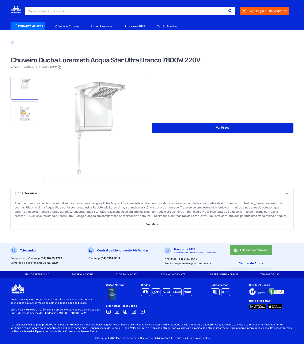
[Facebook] (108, 311)
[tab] (25, 88)
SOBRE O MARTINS (82, 274)
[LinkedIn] (133, 311)
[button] (231, 10)
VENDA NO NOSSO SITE (172, 274)
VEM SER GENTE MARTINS (223, 274)
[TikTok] (125, 311)
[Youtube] (142, 311)
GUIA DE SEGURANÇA (36, 274)
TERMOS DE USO (270, 274)
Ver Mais (152, 224)
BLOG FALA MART (126, 274)
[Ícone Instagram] (116, 311)
